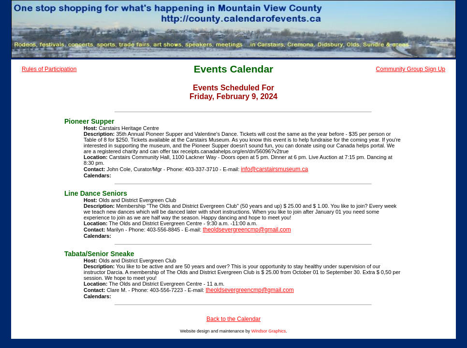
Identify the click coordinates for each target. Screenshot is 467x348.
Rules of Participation (49, 69)
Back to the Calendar (233, 319)
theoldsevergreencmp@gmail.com (247, 229)
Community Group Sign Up (410, 69)
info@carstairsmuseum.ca (274, 169)
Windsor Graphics (268, 331)
